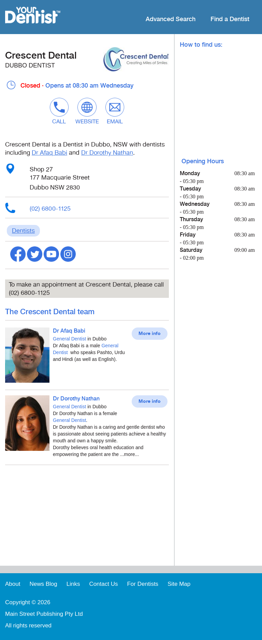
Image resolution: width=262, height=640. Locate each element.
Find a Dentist (229, 19)
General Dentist (69, 338)
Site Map (179, 584)
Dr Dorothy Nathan (107, 152)
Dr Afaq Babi (49, 152)
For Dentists (142, 584)
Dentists (23, 230)
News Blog (43, 584)
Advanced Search (170, 19)
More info (150, 333)
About (12, 584)
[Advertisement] (87, 518)
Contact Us (103, 584)
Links (73, 584)
